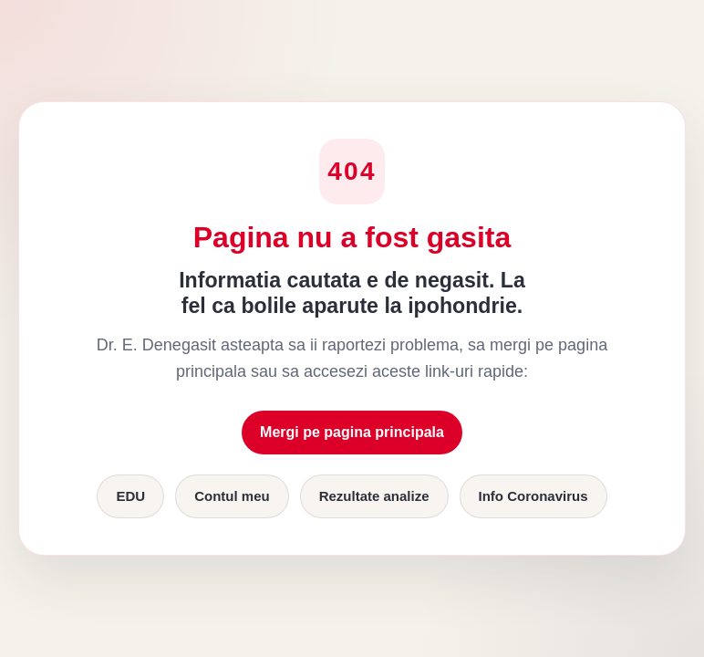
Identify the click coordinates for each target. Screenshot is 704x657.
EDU (130, 496)
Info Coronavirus (533, 496)
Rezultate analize (374, 496)
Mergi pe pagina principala (352, 432)
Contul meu (232, 496)
